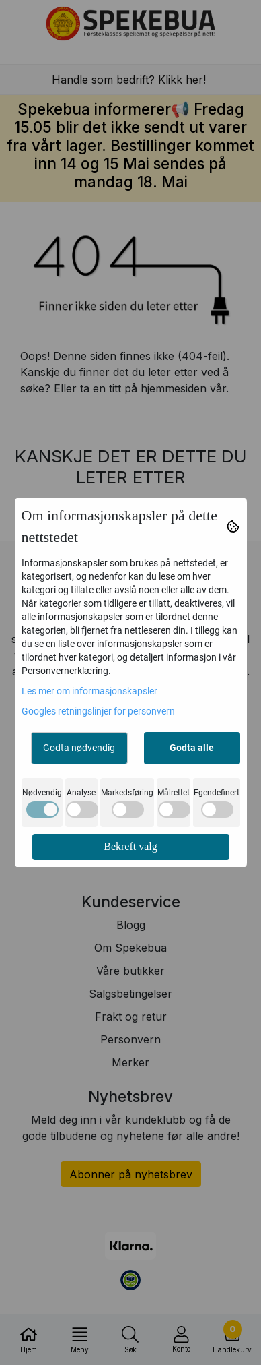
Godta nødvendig (79, 747)
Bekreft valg (130, 846)
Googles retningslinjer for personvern (98, 711)
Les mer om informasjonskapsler (89, 691)
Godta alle (192, 747)
